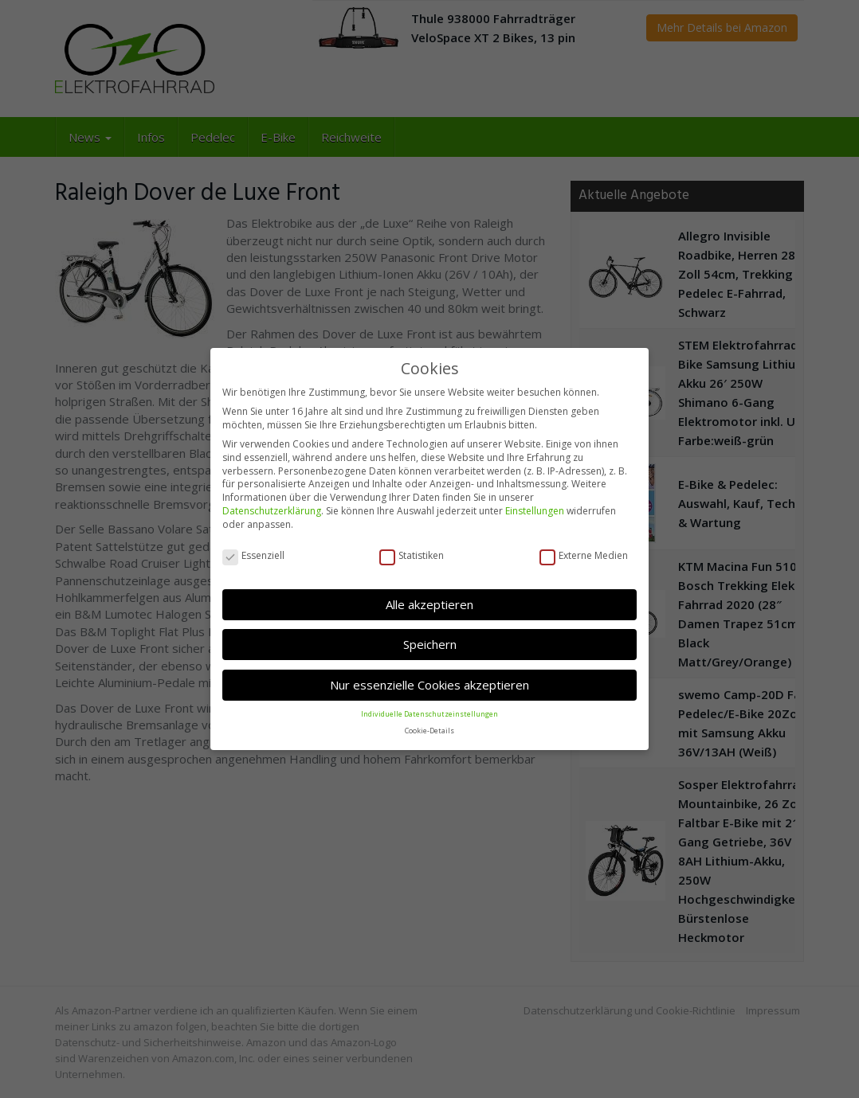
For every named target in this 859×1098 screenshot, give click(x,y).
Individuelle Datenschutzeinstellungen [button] (429, 713)
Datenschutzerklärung (271, 510)
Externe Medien (583, 555)
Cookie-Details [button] (429, 730)
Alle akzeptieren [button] (429, 604)
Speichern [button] (430, 643)
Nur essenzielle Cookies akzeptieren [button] (429, 684)
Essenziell (253, 555)
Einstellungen (534, 510)
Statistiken (411, 555)
